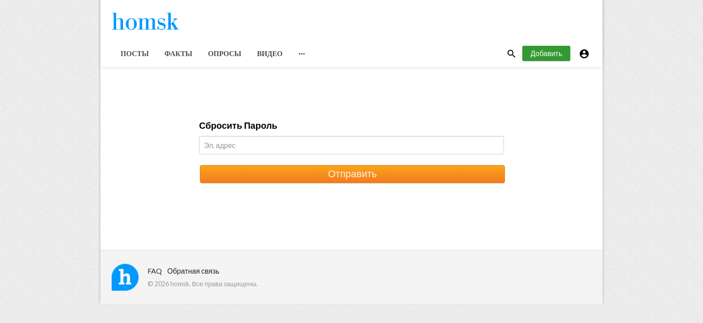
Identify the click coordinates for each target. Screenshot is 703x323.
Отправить (352, 173)
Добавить (546, 53)
